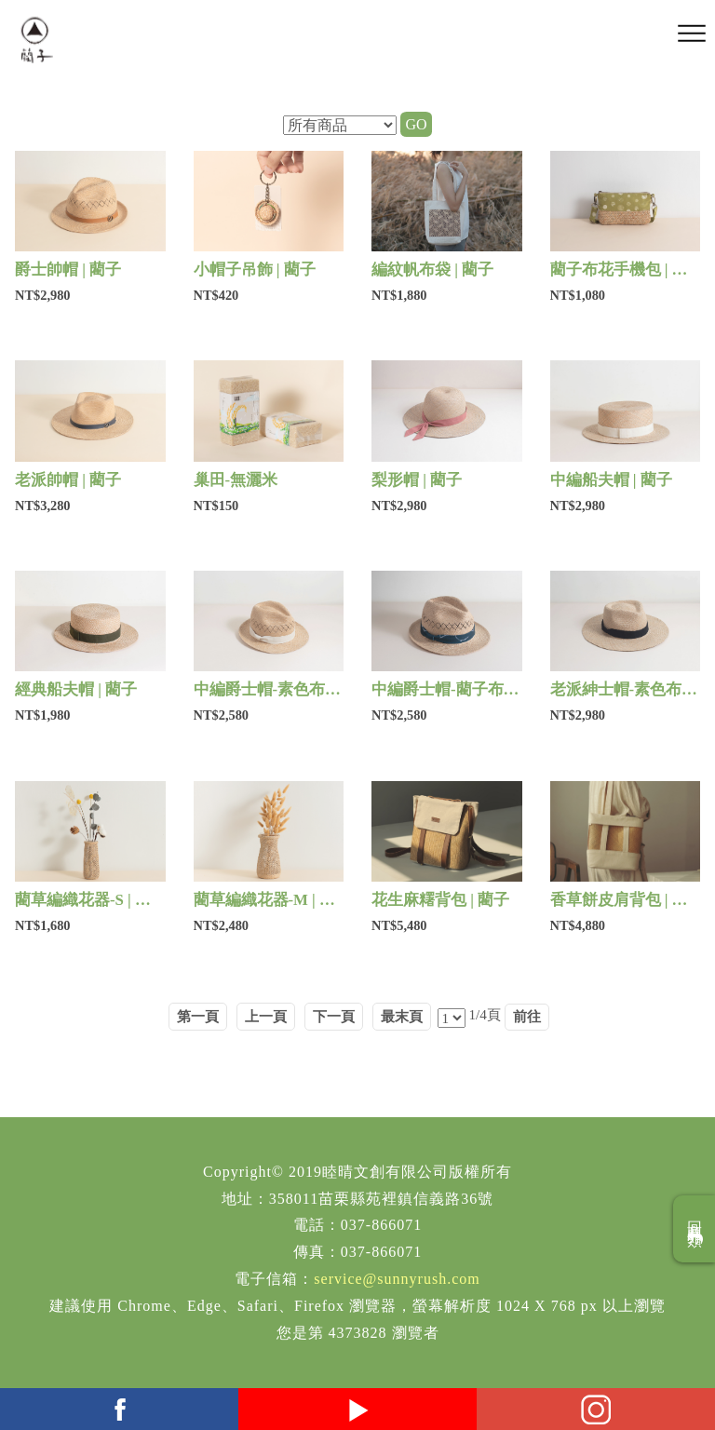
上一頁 (266, 1016)
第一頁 (198, 1016)
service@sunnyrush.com (396, 1279)
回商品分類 (695, 1228)
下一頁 (334, 1016)
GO (415, 124)
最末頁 (402, 1016)
